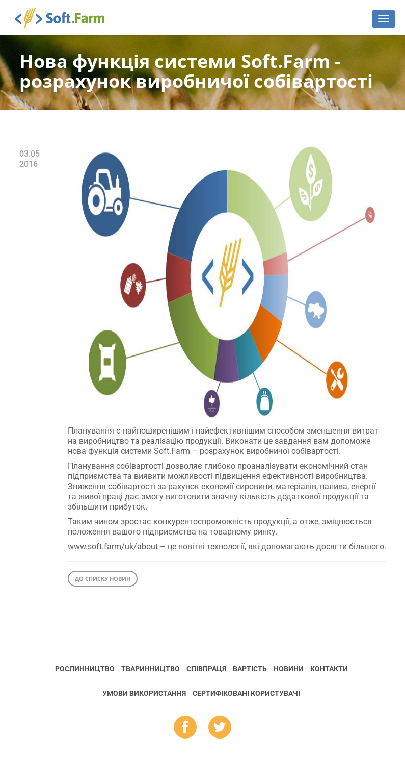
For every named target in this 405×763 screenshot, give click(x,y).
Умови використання (144, 693)
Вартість (250, 669)
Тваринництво (150, 669)
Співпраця (206, 669)
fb (185, 728)
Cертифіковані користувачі (246, 693)
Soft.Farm (65, 18)
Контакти (329, 669)
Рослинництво (85, 669)
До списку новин (102, 578)
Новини (289, 669)
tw (219, 728)
